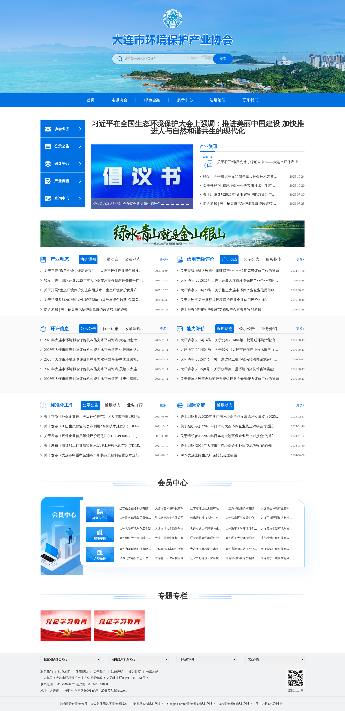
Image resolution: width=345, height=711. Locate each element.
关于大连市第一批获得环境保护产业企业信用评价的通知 (224, 300)
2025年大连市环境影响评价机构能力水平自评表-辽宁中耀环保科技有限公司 (93, 379)
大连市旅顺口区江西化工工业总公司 (241, 549)
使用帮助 (82, 671)
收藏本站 (152, 671)
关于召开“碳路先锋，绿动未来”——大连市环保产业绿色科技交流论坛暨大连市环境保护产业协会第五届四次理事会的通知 (93, 271)
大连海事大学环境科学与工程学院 (241, 528)
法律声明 (117, 671)
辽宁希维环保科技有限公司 (277, 538)
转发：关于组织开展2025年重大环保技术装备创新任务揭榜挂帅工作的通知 (93, 280)
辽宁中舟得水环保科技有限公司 (206, 558)
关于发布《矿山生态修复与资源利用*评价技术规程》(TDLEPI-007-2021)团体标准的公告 (93, 426)
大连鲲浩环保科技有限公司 (277, 549)
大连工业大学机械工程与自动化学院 (171, 538)
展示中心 (185, 100)
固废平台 (57, 164)
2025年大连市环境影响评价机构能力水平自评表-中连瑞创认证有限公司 (93, 350)
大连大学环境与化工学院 (135, 528)
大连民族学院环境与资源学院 (277, 528)
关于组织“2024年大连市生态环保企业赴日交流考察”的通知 (226, 445)
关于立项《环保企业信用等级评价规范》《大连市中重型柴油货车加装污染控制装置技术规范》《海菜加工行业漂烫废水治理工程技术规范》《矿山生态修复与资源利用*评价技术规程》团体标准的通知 (93, 416)
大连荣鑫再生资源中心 (240, 517)
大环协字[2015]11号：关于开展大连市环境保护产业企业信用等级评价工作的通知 (230, 280)
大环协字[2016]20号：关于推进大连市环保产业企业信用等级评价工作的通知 (230, 290)
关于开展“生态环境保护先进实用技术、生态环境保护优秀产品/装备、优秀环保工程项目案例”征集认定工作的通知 (93, 290)
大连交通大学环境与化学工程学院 (206, 528)
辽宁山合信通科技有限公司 (135, 508)
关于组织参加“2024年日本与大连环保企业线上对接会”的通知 (227, 436)
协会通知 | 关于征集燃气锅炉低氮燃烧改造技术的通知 (85, 309)
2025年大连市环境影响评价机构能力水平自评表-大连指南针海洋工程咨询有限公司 (93, 340)
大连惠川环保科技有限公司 (171, 558)
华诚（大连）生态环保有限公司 (135, 558)
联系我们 (250, 100)
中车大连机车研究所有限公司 (171, 549)
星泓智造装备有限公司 (169, 517)
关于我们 (99, 671)
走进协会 (119, 100)
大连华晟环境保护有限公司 (241, 558)
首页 (91, 100)
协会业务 (57, 129)
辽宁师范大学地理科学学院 (206, 538)
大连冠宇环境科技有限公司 (277, 558)
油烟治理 (218, 100)
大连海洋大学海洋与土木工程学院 (171, 528)
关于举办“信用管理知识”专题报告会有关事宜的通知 (220, 309)
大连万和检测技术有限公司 (241, 508)
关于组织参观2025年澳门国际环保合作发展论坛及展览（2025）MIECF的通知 (230, 416)
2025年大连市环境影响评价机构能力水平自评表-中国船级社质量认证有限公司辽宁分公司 (93, 359)
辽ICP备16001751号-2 (133, 678)
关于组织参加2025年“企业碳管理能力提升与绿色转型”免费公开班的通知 (93, 300)
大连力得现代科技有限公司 (135, 549)
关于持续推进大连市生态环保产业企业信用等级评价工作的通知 (229, 271)
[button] (157, 204)
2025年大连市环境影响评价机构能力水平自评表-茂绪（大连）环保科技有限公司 (93, 369)
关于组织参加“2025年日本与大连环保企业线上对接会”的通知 (227, 426)
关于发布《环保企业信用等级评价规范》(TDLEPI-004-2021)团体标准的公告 (93, 436)
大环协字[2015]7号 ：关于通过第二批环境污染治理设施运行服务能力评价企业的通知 (230, 359)
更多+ (164, 259)
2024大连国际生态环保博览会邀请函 (208, 455)
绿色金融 (152, 100)
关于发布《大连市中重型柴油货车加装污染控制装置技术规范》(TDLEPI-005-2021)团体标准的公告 (93, 455)
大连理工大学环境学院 (240, 538)
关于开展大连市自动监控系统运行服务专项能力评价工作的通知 (229, 379)
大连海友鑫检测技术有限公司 (206, 549)
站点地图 (64, 671)
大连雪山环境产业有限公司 (277, 508)
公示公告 (57, 146)
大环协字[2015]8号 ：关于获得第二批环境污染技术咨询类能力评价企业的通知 (230, 369)
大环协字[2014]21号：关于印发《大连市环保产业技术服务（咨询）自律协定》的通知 (230, 350)
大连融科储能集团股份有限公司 (135, 517)
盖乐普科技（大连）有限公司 (206, 517)
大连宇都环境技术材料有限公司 (277, 517)
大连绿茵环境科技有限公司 (171, 508)
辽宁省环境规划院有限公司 (206, 508)
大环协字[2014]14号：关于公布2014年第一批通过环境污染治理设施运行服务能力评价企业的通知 (230, 340)
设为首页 (134, 671)
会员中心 (172, 483)
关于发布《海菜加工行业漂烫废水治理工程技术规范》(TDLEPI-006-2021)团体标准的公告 (93, 445)
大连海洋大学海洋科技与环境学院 (135, 538)
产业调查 (57, 181)
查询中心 (57, 198)
